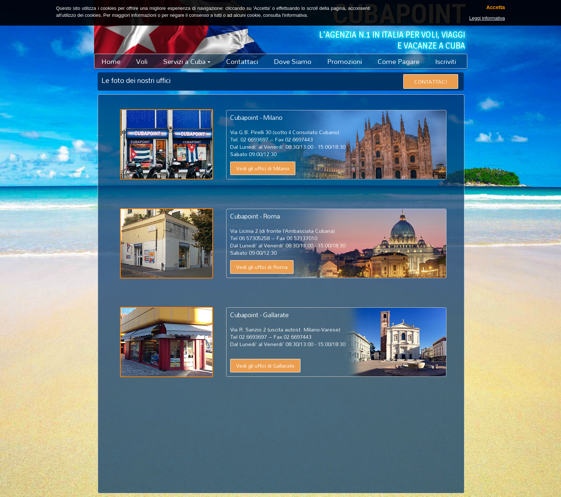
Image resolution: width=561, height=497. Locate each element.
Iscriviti (445, 61)
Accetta (495, 7)
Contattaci (242, 61)
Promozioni (344, 61)
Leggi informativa (487, 18)
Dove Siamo (292, 61)
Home (110, 61)
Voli (141, 61)
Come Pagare (398, 61)
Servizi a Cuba (186, 61)
